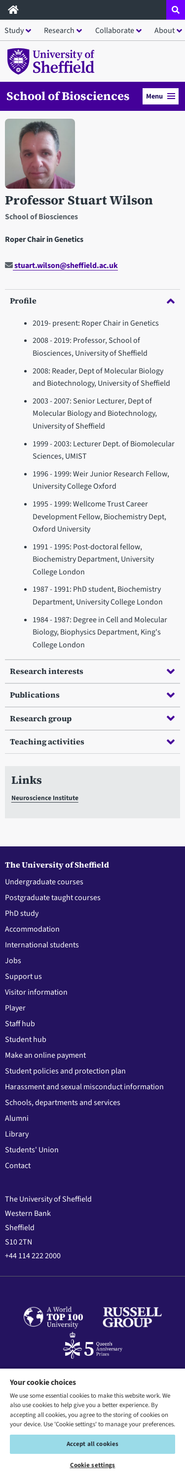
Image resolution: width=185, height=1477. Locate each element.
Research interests (92, 671)
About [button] (164, 30)
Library (17, 1134)
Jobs (13, 960)
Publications (92, 694)
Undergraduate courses (44, 881)
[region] (92, 1422)
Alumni (17, 1118)
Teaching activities (92, 741)
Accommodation (32, 929)
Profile (92, 300)
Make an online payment (45, 1055)
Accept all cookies (92, 1444)
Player (15, 1008)
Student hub (25, 1039)
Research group (92, 718)
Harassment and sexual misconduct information (84, 1086)
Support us (23, 976)
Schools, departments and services (62, 1102)
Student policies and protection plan (65, 1071)
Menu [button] (160, 96)
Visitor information (36, 992)
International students (42, 945)
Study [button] (14, 30)
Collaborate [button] (114, 30)
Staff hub (20, 1023)
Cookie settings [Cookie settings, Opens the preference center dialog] (92, 1465)
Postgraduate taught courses (53, 897)
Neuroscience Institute (44, 798)
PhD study (21, 913)
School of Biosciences (68, 96)
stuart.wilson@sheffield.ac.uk (61, 265)
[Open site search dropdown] (175, 10)
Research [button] (59, 30)
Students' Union (32, 1149)
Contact (18, 1165)
